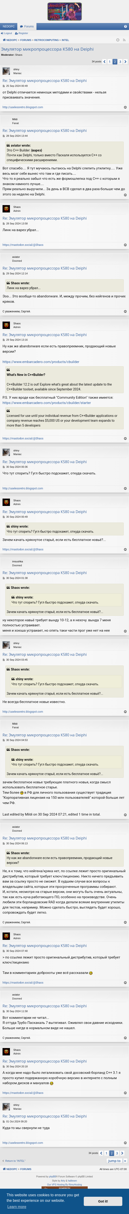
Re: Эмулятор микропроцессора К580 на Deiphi (45, 80)
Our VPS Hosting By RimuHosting (64, 1184)
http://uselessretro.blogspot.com (23, 107)
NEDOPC (9, 26)
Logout (8, 33)
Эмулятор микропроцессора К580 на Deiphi (47, 49)
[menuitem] (125, 26)
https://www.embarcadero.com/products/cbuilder (41, 362)
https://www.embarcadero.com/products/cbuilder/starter (47, 403)
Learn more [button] (16, 1207)
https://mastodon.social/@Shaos (23, 245)
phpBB (52, 1176)
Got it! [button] (103, 1201)
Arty (63, 1180)
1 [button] (110, 61)
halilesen (72, 1180)
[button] (104, 61)
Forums (29, 26)
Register (23, 33)
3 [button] (120, 61)
